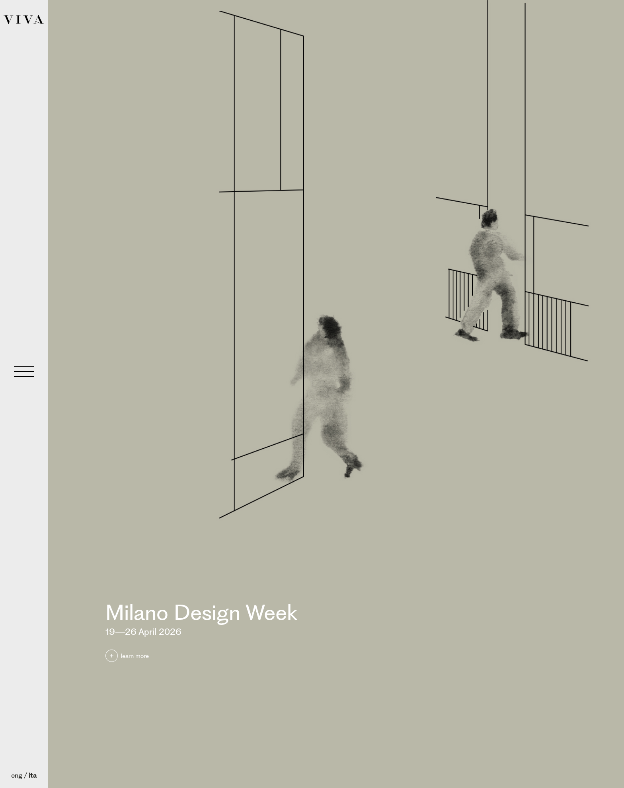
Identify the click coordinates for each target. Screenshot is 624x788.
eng (16, 775)
